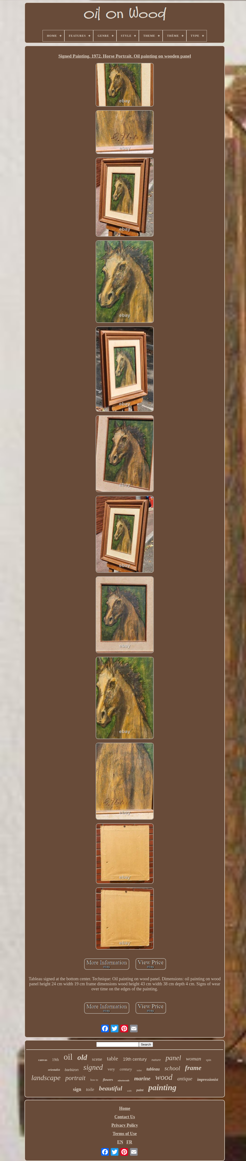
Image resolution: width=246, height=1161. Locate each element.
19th (55, 1060)
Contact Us (124, 1116)
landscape (46, 1078)
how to (94, 1080)
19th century (135, 1059)
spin (208, 1060)
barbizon (72, 1070)
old (82, 1057)
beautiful (110, 1088)
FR (129, 1142)
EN (120, 1142)
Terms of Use (125, 1133)
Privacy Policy (124, 1125)
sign (77, 1089)
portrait (75, 1078)
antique (184, 1079)
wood (163, 1077)
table (112, 1058)
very (111, 1069)
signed (93, 1067)
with (129, 1090)
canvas (42, 1060)
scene (97, 1059)
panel (173, 1058)
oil (68, 1057)
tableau (153, 1069)
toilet (139, 1070)
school (172, 1068)
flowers (108, 1080)
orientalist (54, 1069)
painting (162, 1087)
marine (142, 1079)
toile (90, 1089)
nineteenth (123, 1080)
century (126, 1069)
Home (124, 1108)
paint (140, 1090)
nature (156, 1060)
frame (193, 1067)
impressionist (207, 1079)
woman (193, 1059)
